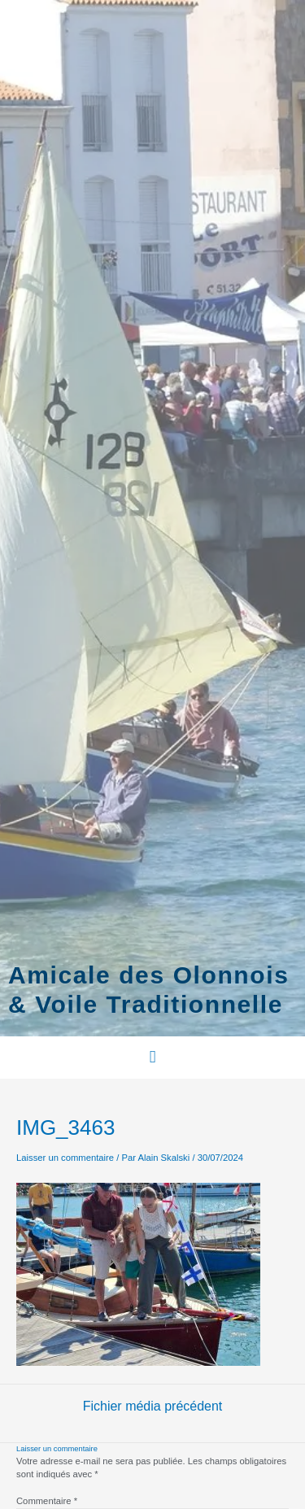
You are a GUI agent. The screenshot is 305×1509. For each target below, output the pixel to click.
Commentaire (46, 1501)
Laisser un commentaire (65, 1157)
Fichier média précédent (153, 1406)
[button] (152, 1058)
